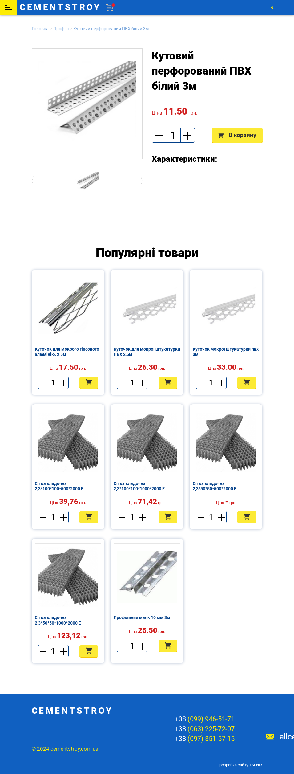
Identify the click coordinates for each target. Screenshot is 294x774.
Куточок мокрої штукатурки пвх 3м (226, 352)
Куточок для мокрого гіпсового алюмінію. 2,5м (67, 352)
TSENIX (256, 765)
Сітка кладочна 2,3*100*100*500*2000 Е (59, 486)
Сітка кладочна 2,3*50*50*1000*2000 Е (58, 620)
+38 (205, 719)
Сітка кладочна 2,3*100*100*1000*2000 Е (139, 486)
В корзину (237, 135)
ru (273, 7)
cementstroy (60, 7)
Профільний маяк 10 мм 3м (142, 617)
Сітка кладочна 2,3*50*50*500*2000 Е (214, 486)
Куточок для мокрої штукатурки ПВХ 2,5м (147, 352)
